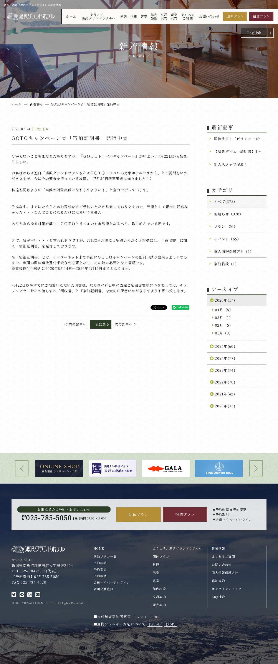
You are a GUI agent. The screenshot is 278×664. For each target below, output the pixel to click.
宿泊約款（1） (226, 263)
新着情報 (218, 548)
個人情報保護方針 (225, 572)
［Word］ (155, 624)
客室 (144, 16)
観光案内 (173, 16)
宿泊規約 (218, 580)
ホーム (71, 16)
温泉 (134, 16)
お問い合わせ (209, 16)
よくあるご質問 (188, 16)
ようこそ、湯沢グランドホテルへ (98, 16)
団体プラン (235, 16)
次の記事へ (123, 324)
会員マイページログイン (112, 582)
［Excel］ (140, 617)
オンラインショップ (227, 589)
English (254, 32)
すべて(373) (224, 201)
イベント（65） (227, 239)
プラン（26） (225, 226)
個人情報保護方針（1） (233, 251)
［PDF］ (156, 617)
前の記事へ (77, 324)
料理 (124, 16)
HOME (99, 548)
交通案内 (164, 16)
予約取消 (100, 576)
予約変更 (100, 569)
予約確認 (100, 563)
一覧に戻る (100, 324)
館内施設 (154, 16)
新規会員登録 (104, 589)
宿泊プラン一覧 (105, 556)
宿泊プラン (261, 16)
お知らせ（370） (228, 214)
